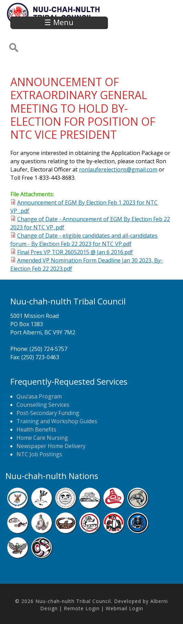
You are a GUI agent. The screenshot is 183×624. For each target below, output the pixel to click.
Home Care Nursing (42, 437)
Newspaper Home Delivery (50, 446)
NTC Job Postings (39, 454)
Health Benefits (36, 429)
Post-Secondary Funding (47, 413)
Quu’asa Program (39, 396)
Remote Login (82, 608)
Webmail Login (124, 608)
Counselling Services (42, 404)
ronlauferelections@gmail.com (118, 169)
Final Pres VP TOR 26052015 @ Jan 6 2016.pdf (75, 252)
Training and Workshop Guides (56, 421)
